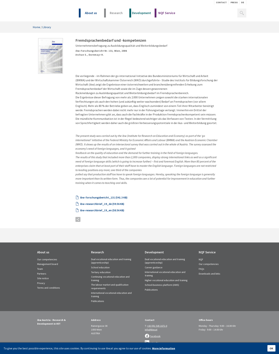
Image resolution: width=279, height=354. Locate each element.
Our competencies (47, 259)
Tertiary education (100, 272)
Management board (47, 264)
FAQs (201, 268)
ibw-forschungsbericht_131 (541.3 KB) (103, 197)
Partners (41, 273)
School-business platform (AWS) (162, 284)
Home (36, 27)
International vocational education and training (111, 294)
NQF (201, 259)
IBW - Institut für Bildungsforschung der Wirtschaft (52, 12)
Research (113, 14)
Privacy (41, 283)
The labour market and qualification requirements (109, 286)
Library (46, 27)
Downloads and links (209, 273)
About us (88, 14)
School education (100, 267)
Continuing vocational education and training (110, 278)
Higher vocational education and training (166, 280)
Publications (97, 301)
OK (271, 348)
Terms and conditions (48, 287)
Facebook (155, 336)
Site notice (43, 278)
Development (140, 14)
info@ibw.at (151, 329)
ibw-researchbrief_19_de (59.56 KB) (102, 204)
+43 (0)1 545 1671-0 (157, 325)
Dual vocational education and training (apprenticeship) (111, 261)
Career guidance (153, 267)
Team (40, 268)
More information (163, 348)
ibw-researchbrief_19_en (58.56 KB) (102, 210)
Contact (221, 2)
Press (234, 2)
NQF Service (165, 14)
